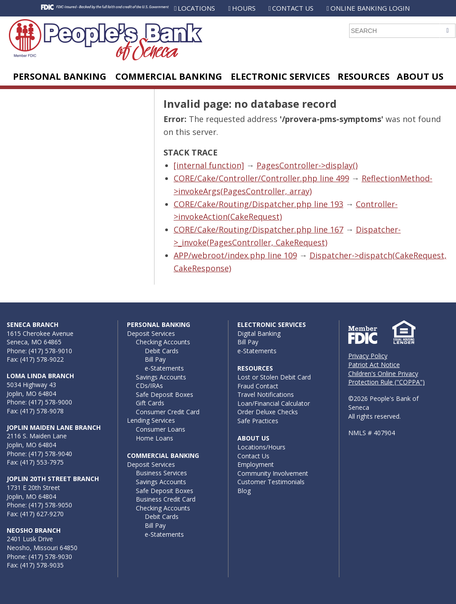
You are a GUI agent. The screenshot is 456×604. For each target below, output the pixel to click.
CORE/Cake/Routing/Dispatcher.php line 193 (258, 204)
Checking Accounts (163, 342)
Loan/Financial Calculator (273, 403)
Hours (244, 8)
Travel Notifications (265, 394)
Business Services (161, 473)
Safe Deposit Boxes (164, 394)
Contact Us (293, 8)
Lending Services (151, 420)
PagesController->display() (307, 165)
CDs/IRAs (149, 385)
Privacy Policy (367, 355)
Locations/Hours (261, 447)
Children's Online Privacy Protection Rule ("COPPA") (386, 378)
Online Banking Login (370, 8)
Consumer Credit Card (168, 412)
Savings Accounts (161, 377)
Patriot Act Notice (374, 364)
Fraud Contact (257, 386)
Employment (255, 464)
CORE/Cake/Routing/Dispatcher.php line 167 (258, 229)
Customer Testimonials (271, 481)
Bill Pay (155, 359)
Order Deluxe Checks (267, 412)
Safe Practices (257, 420)
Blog (244, 490)
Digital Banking (259, 333)
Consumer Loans (160, 429)
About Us (420, 76)
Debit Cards (162, 351)
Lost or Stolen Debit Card (274, 377)
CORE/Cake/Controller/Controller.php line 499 (261, 178)
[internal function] (209, 165)
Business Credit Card (165, 499)
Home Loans (154, 438)
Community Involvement (272, 473)
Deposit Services (151, 333)
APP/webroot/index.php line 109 (235, 255)
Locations (196, 8)
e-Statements (164, 368)
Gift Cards (150, 403)
